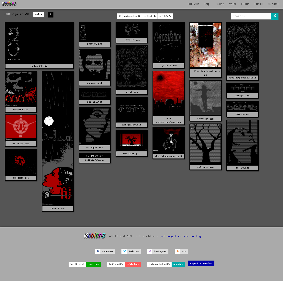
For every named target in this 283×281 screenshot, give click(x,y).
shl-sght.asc (94, 147)
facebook (107, 251)
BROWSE (193, 4)
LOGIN (259, 4)
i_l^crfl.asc (168, 65)
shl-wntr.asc (205, 167)
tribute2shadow (94, 160)
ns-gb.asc (132, 92)
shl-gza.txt (94, 102)
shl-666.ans (20, 109)
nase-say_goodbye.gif (242, 77)
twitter (134, 251)
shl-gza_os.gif (131, 124)
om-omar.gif (94, 83)
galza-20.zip (39, 66)
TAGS (232, 4)
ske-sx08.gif (131, 153)
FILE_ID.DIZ (94, 44)
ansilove (93, 264)
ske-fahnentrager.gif (168, 156)
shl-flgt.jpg (205, 118)
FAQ (206, 4)
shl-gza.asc (242, 95)
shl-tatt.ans (21, 143)
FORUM (245, 4)
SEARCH (273, 4)
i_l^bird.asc (131, 40)
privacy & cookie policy (181, 236)
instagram (160, 251)
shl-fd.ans (58, 208)
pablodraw (133, 264)
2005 (8, 14)
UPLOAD (219, 4)
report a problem (201, 263)
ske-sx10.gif (21, 178)
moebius (178, 264)
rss (184, 251)
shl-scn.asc (242, 114)
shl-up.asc (242, 168)
